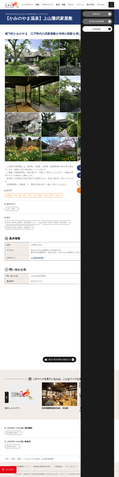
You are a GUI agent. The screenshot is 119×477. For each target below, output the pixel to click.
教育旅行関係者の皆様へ (42, 466)
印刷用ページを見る (92, 175)
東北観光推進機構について (20, 466)
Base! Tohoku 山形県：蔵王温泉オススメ (22, 222)
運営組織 (58, 466)
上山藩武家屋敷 (37, 258)
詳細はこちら (10, 384)
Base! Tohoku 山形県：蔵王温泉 (55, 222)
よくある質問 (104, 466)
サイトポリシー (71, 466)
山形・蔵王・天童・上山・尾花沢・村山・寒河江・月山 (39, 195)
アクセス (100, 5)
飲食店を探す (12, 446)
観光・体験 (60, 5)
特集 (37, 5)
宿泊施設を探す (13, 433)
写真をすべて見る (92, 168)
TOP (7, 459)
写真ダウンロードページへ (93, 183)
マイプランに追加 (92, 190)
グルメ (71, 5)
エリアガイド (27, 5)
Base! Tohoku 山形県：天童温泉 (19, 227)
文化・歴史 (12, 209)
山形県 (10, 195)
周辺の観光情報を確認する (59, 359)
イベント (80, 5)
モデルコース (47, 5)
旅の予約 (90, 5)
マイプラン (8, 469)
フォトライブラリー (88, 466)
